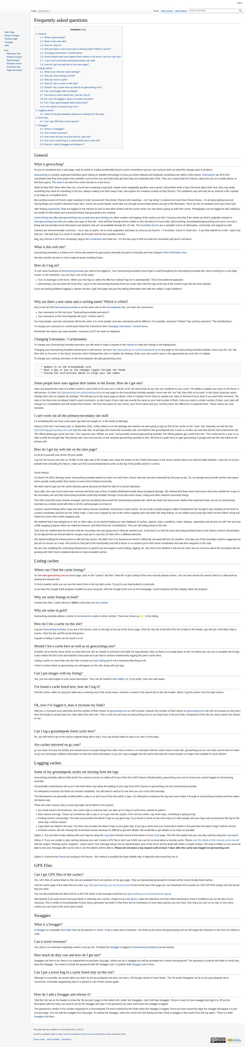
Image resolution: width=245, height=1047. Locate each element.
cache (100, 930)
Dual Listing (99, 660)
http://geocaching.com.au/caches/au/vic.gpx (145, 893)
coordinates (96, 239)
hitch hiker (66, 930)
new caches (102, 602)
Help (7, 45)
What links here (14, 53)
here (78, 638)
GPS (187, 178)
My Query (132, 899)
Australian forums (150, 225)
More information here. (175, 252)
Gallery (121, 679)
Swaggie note (139, 964)
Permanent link (13, 67)
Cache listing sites (43, 217)
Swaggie (40, 930)
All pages (9, 42)
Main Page (9, 32)
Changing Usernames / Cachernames (128, 326)
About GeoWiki (53, 1039)
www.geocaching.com (101, 217)
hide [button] (83, 29)
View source (167, 11)
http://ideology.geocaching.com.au (52, 430)
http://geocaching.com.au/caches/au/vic (109, 885)
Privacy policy (39, 1039)
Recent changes (12, 35)
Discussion (43, 11)
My (155, 835)
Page (33, 11)
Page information (14, 70)
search (60, 182)
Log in (239, 3)
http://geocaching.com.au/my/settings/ (132, 349)
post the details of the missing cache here (215, 840)
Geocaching (40, 174)
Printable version (14, 63)
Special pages (13, 60)
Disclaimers (66, 1039)
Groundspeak (114, 307)
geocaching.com (196, 710)
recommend (83, 616)
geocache (55, 209)
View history (181, 11)
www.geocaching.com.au (71, 217)
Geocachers (208, 174)
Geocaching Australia (72, 271)
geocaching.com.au (120, 710)
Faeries (130, 344)
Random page (11, 39)
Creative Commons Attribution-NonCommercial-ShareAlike (80, 1034)
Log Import (109, 835)
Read (156, 11)
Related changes (14, 57)
